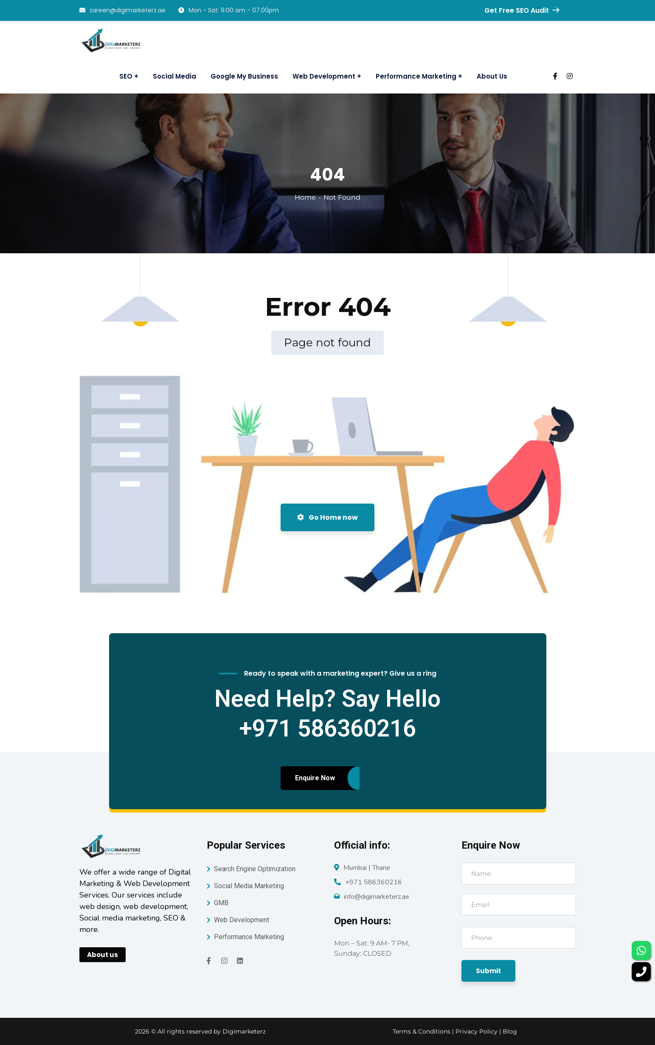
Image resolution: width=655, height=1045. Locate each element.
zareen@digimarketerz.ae (122, 10)
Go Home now (327, 517)
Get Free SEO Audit (521, 10)
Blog (510, 1031)
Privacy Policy (477, 1031)
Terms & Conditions (421, 1031)
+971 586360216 (373, 882)
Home (305, 197)
